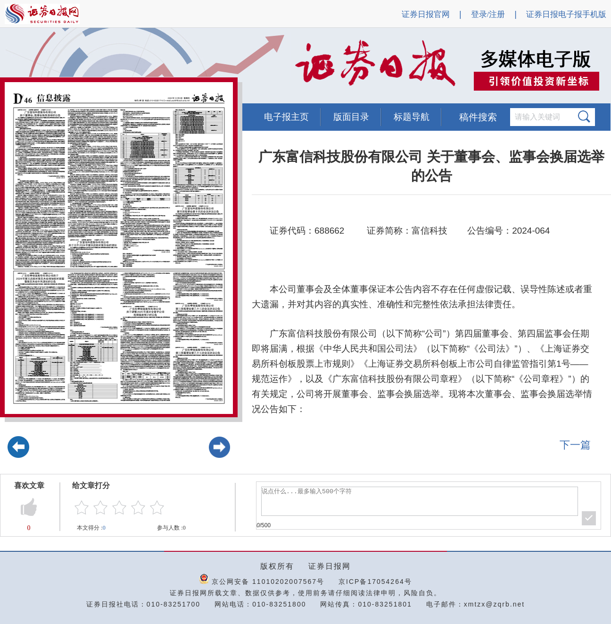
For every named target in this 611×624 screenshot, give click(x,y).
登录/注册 (488, 14)
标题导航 (411, 117)
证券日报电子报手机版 (566, 14)
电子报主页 (286, 117)
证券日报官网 (426, 14)
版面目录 (351, 117)
